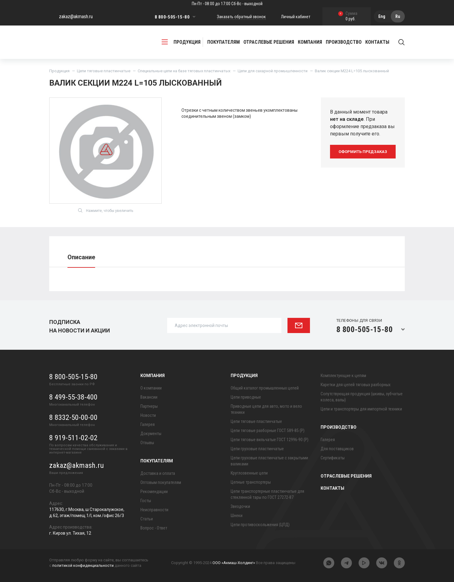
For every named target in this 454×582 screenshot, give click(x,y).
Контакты (377, 42)
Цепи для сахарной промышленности (273, 71)
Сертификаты (333, 457)
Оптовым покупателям (160, 482)
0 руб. (347, 16)
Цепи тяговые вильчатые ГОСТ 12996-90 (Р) (269, 439)
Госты (145, 500)
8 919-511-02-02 (73, 438)
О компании (151, 388)
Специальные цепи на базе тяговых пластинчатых (184, 71)
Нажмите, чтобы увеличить (105, 210)
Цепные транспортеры (251, 482)
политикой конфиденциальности (83, 565)
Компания (152, 375)
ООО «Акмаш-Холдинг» (233, 563)
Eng (381, 16)
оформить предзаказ (363, 151)
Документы (150, 433)
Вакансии (148, 397)
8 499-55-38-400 (73, 397)
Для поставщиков (337, 448)
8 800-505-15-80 (172, 17)
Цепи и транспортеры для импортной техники (361, 409)
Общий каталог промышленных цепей (265, 388)
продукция (181, 42)
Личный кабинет (295, 16)
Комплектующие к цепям (343, 375)
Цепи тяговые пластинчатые (103, 71)
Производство (338, 427)
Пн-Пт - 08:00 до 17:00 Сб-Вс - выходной (227, 3)
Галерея (147, 424)
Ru (397, 16)
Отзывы (147, 442)
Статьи (146, 518)
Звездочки (240, 506)
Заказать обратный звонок (241, 16)
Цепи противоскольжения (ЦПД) (260, 524)
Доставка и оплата (157, 473)
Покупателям (156, 460)
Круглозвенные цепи (249, 473)
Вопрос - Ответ (153, 528)
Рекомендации (154, 491)
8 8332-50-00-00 (73, 417)
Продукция (59, 71)
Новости (148, 415)
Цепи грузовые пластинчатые (257, 448)
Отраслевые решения (268, 42)
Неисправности (154, 509)
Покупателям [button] (223, 42)
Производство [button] (344, 42)
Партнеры (149, 406)
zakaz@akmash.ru (76, 16)
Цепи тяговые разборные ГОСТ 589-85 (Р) (267, 430)
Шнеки (236, 515)
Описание (81, 257)
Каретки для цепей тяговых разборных (355, 384)
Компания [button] (310, 42)
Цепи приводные (246, 397)
